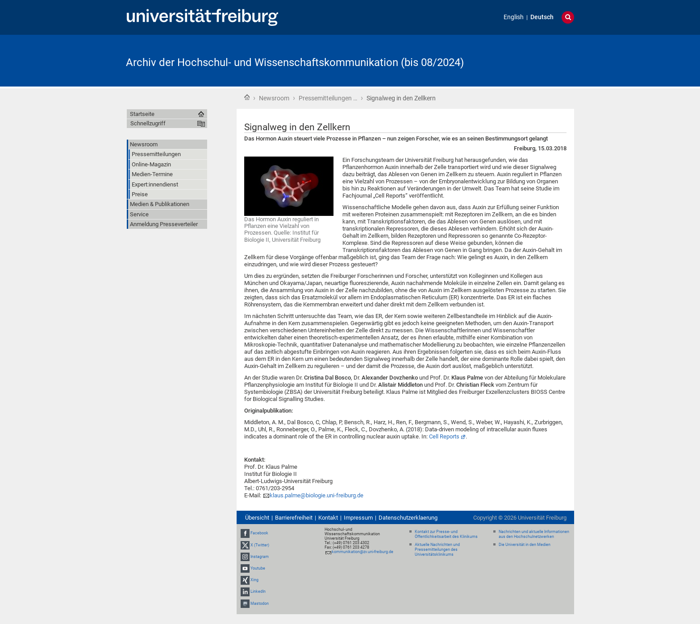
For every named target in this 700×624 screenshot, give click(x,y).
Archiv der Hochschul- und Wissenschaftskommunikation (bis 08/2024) (295, 62)
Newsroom (274, 98)
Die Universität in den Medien (524, 544)
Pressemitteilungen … (328, 98)
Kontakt (328, 517)
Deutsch (542, 17)
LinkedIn (258, 591)
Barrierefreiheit (293, 517)
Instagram (259, 556)
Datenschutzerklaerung (408, 517)
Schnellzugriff (148, 123)
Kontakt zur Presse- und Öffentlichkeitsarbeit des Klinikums (446, 534)
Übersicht (257, 517)
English (514, 17)
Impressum (358, 517)
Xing (254, 580)
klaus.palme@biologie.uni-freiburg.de (316, 495)
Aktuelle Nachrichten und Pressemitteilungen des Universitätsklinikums (437, 549)
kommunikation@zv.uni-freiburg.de (362, 552)
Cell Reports (444, 436)
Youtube (257, 568)
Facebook (259, 533)
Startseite (247, 97)
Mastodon (259, 603)
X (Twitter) (259, 545)
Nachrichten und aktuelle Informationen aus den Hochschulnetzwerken (534, 534)
